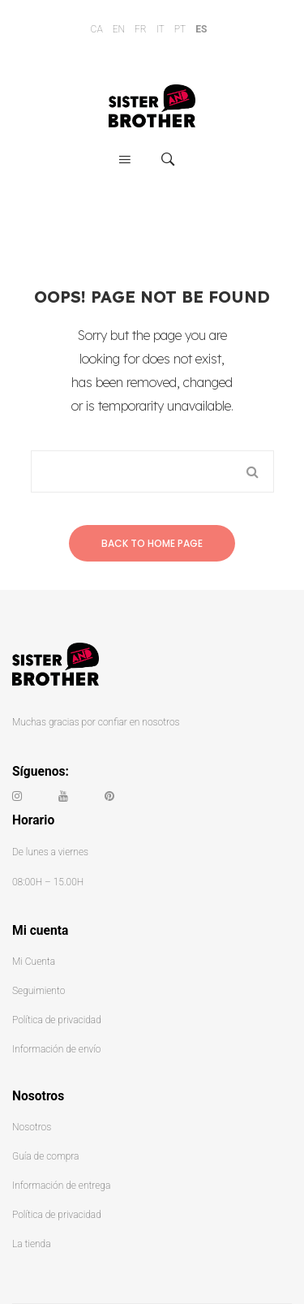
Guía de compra (45, 1156)
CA (97, 29)
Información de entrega (61, 1185)
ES (201, 29)
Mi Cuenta (33, 961)
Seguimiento (38, 990)
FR (141, 29)
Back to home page (152, 543)
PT (180, 29)
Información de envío (56, 1049)
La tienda (31, 1244)
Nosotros (31, 1127)
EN (119, 29)
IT (160, 29)
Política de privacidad (56, 1020)
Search (253, 471)
